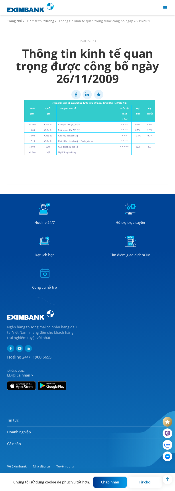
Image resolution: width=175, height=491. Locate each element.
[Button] (110, 482)
